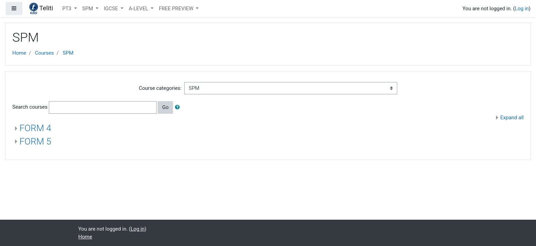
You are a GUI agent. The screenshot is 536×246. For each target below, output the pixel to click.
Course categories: (160, 88)
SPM (88, 8)
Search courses (30, 107)
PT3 (67, 8)
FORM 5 (35, 141)
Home (19, 53)
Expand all (512, 117)
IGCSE (111, 8)
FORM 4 (35, 128)
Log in (522, 8)
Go (165, 107)
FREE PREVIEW (177, 8)
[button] (178, 107)
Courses (44, 53)
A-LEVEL (139, 8)
